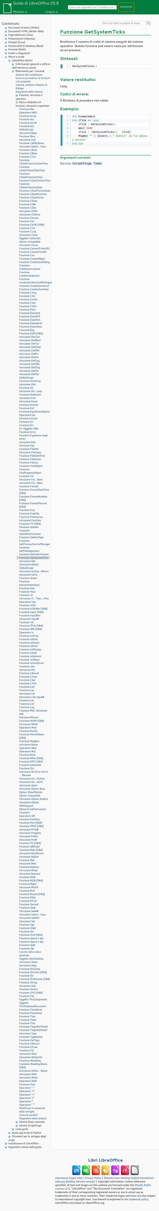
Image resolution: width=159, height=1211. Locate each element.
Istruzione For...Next (30, 479)
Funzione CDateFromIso (33, 194)
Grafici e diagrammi (19, 53)
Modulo (18, 11)
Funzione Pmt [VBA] (30, 822)
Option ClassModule (30, 792)
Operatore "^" (27, 1104)
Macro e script (16, 56)
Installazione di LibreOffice (23, 1143)
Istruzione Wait (28, 1053)
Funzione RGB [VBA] (31, 880)
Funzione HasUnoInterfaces (29, 583)
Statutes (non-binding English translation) (128, 1178)
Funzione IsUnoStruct (31, 663)
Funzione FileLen (28, 462)
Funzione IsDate (28, 639)
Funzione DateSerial (30, 323)
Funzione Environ (29, 404)
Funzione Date (27, 309)
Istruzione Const (28, 245)
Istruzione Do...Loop (30, 391)
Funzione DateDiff (29, 316)
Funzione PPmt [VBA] (31, 826)
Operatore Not (27, 751)
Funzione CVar (27, 303)
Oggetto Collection (30, 238)
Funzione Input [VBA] (31, 612)
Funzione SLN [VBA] (30, 935)
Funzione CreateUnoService (29, 274)
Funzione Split (27, 945)
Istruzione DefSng (29, 367)
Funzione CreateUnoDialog (34, 262)
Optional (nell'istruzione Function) (32, 810)
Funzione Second (28, 904)
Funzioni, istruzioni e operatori (29, 96)
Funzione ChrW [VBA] (31, 224)
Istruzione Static (28, 962)
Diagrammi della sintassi (29, 91)
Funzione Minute (28, 717)
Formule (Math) (17, 49)
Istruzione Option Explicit (33, 799)
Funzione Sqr (26, 948)
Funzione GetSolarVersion (34, 554)
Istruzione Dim (27, 384)
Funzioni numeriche (30, 765)
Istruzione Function (30, 520)
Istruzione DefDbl (29, 350)
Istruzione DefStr (29, 370)
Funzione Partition (29, 819)
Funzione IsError (28, 646)
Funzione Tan (26, 996)
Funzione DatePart (29, 320)
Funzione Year (27, 1084)
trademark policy (138, 1199)
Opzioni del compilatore (29, 74)
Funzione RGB (27, 877)
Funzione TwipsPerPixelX (33, 1026)
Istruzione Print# (28, 829)
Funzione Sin (26, 931)
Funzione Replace (29, 867)
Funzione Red (27, 860)
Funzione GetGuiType (31, 537)
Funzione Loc (26, 700)
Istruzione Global (29, 564)
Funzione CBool (28, 150)
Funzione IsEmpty (29, 642)
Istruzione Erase (28, 418)
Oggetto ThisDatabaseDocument (32, 1004)
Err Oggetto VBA (28, 428)
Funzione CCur (27, 156)
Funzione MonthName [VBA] (31, 736)
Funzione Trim (27, 1023)
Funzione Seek (27, 907)
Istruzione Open (28, 785)
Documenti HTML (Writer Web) (26, 31)
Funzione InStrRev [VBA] (33, 608)
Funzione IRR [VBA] (30, 629)
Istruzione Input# (29, 619)
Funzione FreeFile (29, 513)
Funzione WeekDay (30, 1060)
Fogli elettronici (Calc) (20, 35)
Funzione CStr (27, 296)
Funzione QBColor (29, 846)
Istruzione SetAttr (29, 918)
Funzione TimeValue (30, 1013)
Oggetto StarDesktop (31, 958)
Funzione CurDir (28, 299)
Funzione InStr (27, 605)
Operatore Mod (27, 727)
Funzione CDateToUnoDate (34, 190)
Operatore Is (26, 632)
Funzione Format (28, 486)
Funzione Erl (26, 421)
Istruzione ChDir (28, 211)
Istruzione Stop (27, 965)
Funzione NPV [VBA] (31, 761)
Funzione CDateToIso (31, 197)
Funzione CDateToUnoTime (34, 180)
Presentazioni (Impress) (21, 38)
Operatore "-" (27, 1087)
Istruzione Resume (29, 873)
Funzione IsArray (28, 636)
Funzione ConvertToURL (33, 252)
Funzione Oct (26, 768)
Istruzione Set (27, 921)
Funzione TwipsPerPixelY (33, 1030)
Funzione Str (26, 975)
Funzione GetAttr (29, 527)
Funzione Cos (27, 255)
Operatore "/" (26, 1098)
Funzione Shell (27, 928)
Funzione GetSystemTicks (33, 557)
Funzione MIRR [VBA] (31, 720)
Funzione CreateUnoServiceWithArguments (34, 280)
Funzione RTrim (28, 901)
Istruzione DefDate (30, 347)
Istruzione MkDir (28, 724)
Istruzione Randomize (31, 853)
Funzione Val (26, 1050)
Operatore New (28, 748)
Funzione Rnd (27, 890)
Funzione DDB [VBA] (31, 333)
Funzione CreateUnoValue (34, 289)
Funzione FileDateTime (32, 455)
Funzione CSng (27, 292)
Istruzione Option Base (32, 788)
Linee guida (21, 1129)
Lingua (50, 11)
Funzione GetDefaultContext (30, 532)
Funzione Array (27, 116)
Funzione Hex (27, 588)
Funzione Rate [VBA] (31, 850)
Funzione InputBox (30, 615)
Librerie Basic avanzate (32, 1121)
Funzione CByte (28, 153)
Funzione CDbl (27, 204)
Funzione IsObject (29, 659)
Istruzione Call (27, 139)
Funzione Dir (26, 387)
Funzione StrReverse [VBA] (34, 979)
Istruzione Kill (27, 670)
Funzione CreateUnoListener (29, 267)
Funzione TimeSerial (30, 1009)
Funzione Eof (26, 408)
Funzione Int (26, 622)
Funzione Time (27, 1016)
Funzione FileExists (30, 459)
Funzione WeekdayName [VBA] (33, 1065)
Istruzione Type (28, 1033)
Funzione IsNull (28, 653)
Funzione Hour (27, 591)
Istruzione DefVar (29, 374)
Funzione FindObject (30, 466)
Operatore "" (26, 1101)
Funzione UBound (29, 1043)
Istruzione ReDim (29, 856)
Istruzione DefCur (29, 343)
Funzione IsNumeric (30, 656)
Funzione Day (27, 330)
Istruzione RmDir (28, 887)
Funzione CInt (27, 228)
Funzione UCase (28, 1047)
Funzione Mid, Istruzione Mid (33, 712)
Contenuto (10, 23)
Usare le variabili (28, 1115)
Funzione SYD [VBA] (31, 992)
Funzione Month (28, 731)
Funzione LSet (27, 680)
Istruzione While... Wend (33, 1070)
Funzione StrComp (29, 969)
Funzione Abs (26, 109)
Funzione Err (26, 425)
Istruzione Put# (28, 839)
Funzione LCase (28, 676)
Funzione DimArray (30, 381)
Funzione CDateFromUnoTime (30, 175)
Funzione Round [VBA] (32, 894)
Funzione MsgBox (29, 741)
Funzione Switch (28, 989)
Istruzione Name (28, 744)
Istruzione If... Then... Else (34, 598)
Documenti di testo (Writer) (23, 27)
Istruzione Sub (27, 986)
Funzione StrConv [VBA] (33, 972)
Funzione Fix (26, 476)
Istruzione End (27, 398)
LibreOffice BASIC (22, 60)
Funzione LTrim (27, 683)
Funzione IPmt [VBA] (31, 625)
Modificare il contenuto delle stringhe (32, 1109)
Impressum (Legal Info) (68, 1178)
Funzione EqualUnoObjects (34, 411)
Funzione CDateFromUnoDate (30, 185)
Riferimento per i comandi (29, 71)
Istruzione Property (30, 833)
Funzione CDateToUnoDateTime (32, 168)
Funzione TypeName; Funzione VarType (31, 1038)
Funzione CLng (27, 231)
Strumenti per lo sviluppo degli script (27, 1138)
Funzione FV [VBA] (30, 523)
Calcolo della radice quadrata (30, 953)
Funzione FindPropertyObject (30, 471)
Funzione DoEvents (30, 394)
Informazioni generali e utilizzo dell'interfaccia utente (31, 65)
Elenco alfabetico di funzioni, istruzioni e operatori (32, 104)
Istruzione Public (28, 836)
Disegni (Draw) (16, 42)
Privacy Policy (93, 1178)
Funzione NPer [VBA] (31, 758)
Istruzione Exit (27, 442)
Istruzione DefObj (29, 364)
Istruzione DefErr (29, 354)
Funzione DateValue (30, 326)
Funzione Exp (26, 445)
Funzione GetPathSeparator (29, 549)
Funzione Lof (26, 703)
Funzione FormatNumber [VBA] (33, 498)
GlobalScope (26, 129)
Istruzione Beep (28, 133)
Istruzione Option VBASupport (29, 804)
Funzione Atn (26, 126)
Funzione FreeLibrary (31, 517)
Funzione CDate (28, 201)
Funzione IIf (26, 595)
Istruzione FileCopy (30, 452)
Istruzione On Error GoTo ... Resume (33, 773)
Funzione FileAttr (29, 449)
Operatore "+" (27, 1094)
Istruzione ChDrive (29, 214)
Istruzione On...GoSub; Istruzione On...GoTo (32, 780)
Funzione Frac (27, 510)
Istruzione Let (27, 693)
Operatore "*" (27, 1091)
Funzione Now (27, 754)
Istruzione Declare (29, 337)
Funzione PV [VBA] (30, 843)
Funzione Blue (27, 136)
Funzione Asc (26, 119)
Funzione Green (28, 578)
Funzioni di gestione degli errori (33, 437)
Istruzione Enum (28, 401)
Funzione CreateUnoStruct (34, 286)
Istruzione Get (27, 561)
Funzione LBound (29, 673)
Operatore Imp (27, 602)
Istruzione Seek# (28, 911)
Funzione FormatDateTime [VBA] (34, 491)
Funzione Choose (29, 218)
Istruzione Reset (28, 870)
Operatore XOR (28, 1081)
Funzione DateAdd (29, 313)
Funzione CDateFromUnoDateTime (33, 161)
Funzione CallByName (31, 143)
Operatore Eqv (27, 415)
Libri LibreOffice (105, 1160)
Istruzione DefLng (29, 360)
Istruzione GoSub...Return (34, 571)
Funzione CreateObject (32, 258)
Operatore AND (28, 112)
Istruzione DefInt (29, 357)
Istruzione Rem (27, 863)
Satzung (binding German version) (75, 1181)
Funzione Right (27, 884)
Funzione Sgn (27, 924)
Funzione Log (26, 707)
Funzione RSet (27, 897)
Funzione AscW (28, 122)
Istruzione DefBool (30, 340)
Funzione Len (26, 690)
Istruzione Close (28, 235)
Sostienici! (126, 6)
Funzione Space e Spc (31, 938)
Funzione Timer (27, 1020)
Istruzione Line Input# (31, 697)
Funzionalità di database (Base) (25, 46)
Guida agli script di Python (26, 1132)
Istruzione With (28, 1074)
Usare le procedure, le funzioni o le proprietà (33, 79)
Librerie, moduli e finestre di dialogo (31, 86)
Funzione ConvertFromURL (34, 248)
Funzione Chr (26, 221)
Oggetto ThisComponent (33, 999)
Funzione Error (27, 432)
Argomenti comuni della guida (24, 1147)
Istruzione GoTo (28, 574)
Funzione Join (27, 666)
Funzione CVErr (28, 306)
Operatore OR (27, 816)
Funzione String (28, 982)
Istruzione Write (28, 1077)
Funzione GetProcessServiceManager (34, 542)
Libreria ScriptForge (30, 1125)
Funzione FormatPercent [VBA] (33, 505)
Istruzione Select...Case (32, 146)
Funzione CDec (27, 207)
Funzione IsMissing (30, 649)
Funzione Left (27, 687)
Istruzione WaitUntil (30, 1057)
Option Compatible (29, 241)
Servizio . (81, 163)
